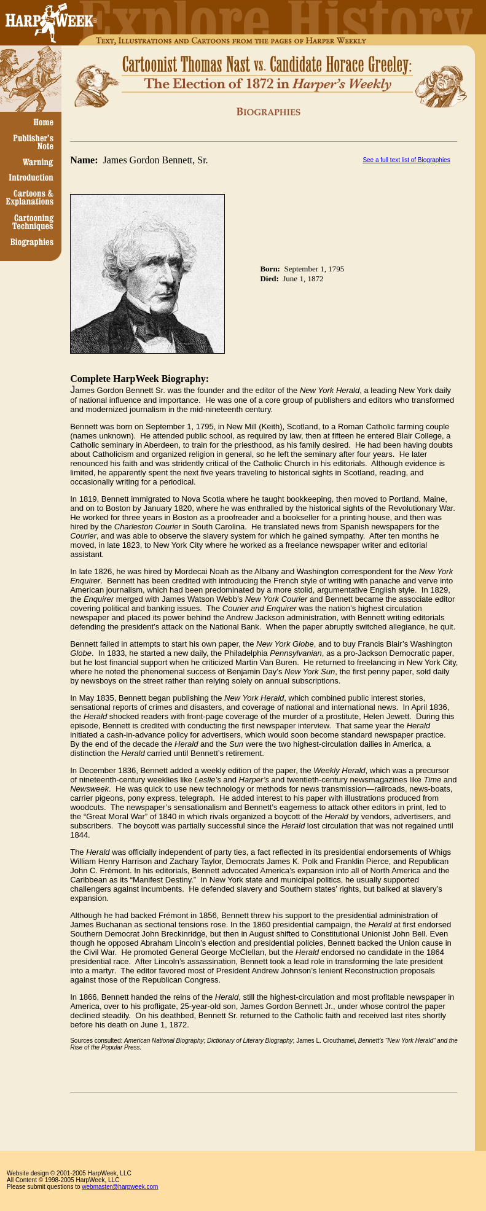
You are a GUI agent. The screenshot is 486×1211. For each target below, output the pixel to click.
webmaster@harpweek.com (120, 1186)
